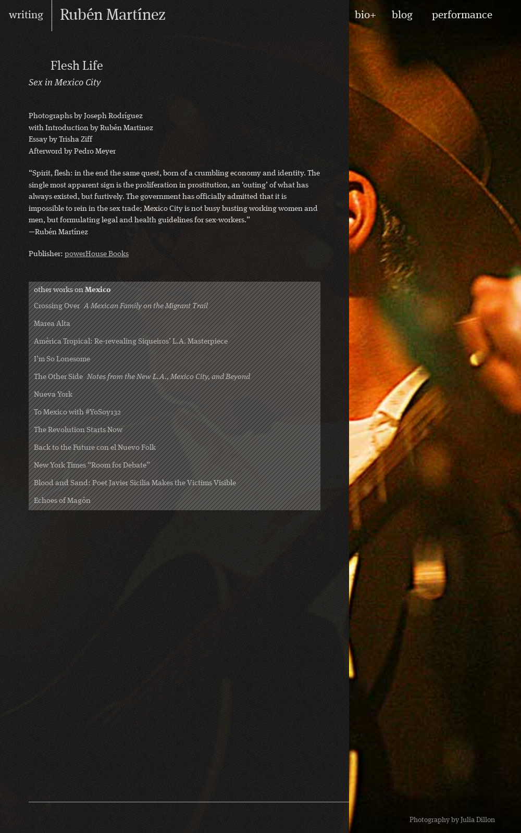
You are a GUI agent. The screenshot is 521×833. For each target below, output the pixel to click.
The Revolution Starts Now (78, 430)
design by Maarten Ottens (294, 817)
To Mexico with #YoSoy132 (77, 412)
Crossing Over (121, 306)
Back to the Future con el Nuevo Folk (95, 448)
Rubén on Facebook (59, 818)
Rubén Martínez (113, 15)
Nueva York (53, 395)
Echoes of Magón (62, 501)
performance (462, 15)
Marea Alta (52, 324)
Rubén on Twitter (75, 818)
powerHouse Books (97, 254)
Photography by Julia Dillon (452, 820)
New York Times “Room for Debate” (92, 466)
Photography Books (37, 65)
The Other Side (142, 377)
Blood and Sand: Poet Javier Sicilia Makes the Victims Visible (135, 483)
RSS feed (44, 818)
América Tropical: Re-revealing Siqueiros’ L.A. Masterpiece (131, 342)
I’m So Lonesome (62, 359)
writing (26, 15)
